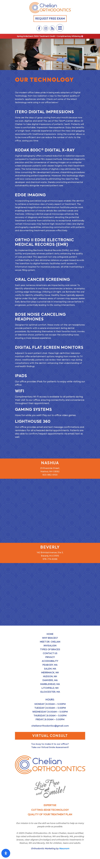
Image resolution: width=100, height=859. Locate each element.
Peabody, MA (50, 664)
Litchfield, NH (50, 688)
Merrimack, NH (50, 672)
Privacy (50, 657)
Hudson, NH (50, 676)
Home (50, 634)
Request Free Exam (50, 18)
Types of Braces (50, 649)
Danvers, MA (50, 680)
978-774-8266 (50, 559)
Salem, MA (50, 668)
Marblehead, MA (50, 684)
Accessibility (50, 661)
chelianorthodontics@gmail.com (50, 725)
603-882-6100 (50, 474)
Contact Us (50, 653)
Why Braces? (50, 638)
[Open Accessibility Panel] (5, 853)
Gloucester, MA (50, 691)
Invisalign (50, 645)
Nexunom (64, 848)
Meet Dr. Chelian (50, 641)
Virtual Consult (50, 735)
